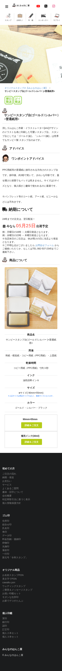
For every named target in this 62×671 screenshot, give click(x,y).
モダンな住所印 (10, 597)
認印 (4, 625)
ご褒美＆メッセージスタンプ (17, 589)
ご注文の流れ (9, 473)
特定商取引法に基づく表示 (16, 499)
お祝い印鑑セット (11, 593)
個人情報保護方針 (11, 503)
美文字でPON (9, 578)
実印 (4, 618)
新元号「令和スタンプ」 (15, 557)
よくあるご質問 (10, 488)
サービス (7, 484)
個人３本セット (10, 636)
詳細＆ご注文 (32, 425)
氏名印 (5, 528)
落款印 (5, 550)
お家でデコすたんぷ (12, 600)
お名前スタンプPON (12, 575)
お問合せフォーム (44, 245)
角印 (4, 531)
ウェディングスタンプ (13, 586)
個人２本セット (10, 633)
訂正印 (5, 629)
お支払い (7, 481)
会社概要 (7, 495)
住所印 (5, 520)
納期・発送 (8, 477)
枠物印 (5, 542)
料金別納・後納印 (11, 539)
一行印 (5, 553)
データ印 (7, 535)
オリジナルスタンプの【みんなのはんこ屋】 (26, 88)
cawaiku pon (8, 582)
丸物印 (5, 546)
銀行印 (5, 622)
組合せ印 (7, 524)
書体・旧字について (12, 492)
